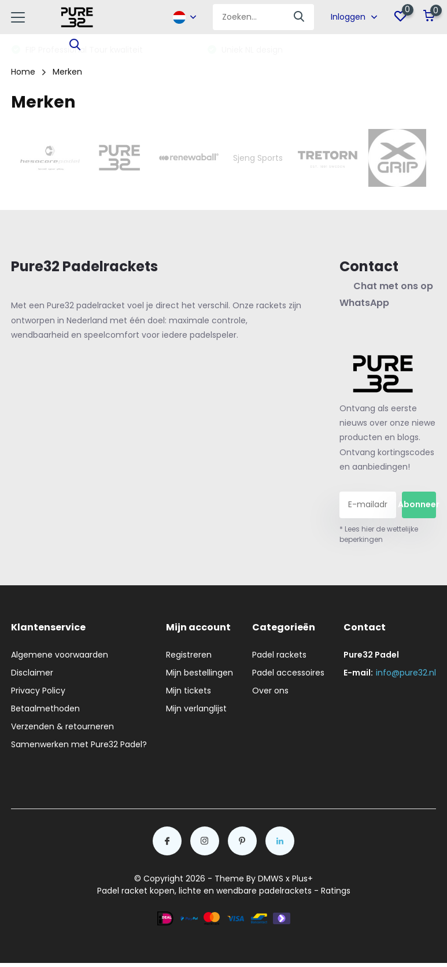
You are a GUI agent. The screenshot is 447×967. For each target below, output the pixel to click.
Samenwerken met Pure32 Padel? (79, 744)
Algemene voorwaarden (59, 654)
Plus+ (302, 878)
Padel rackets (279, 654)
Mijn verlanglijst (196, 708)
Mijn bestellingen (199, 672)
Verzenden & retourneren (62, 726)
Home (23, 71)
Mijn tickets (188, 690)
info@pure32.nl (406, 672)
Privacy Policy (38, 690)
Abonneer (418, 504)
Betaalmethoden (45, 708)
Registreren (189, 654)
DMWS (270, 878)
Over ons (270, 690)
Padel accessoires (288, 672)
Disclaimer (32, 672)
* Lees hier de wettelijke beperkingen (378, 534)
